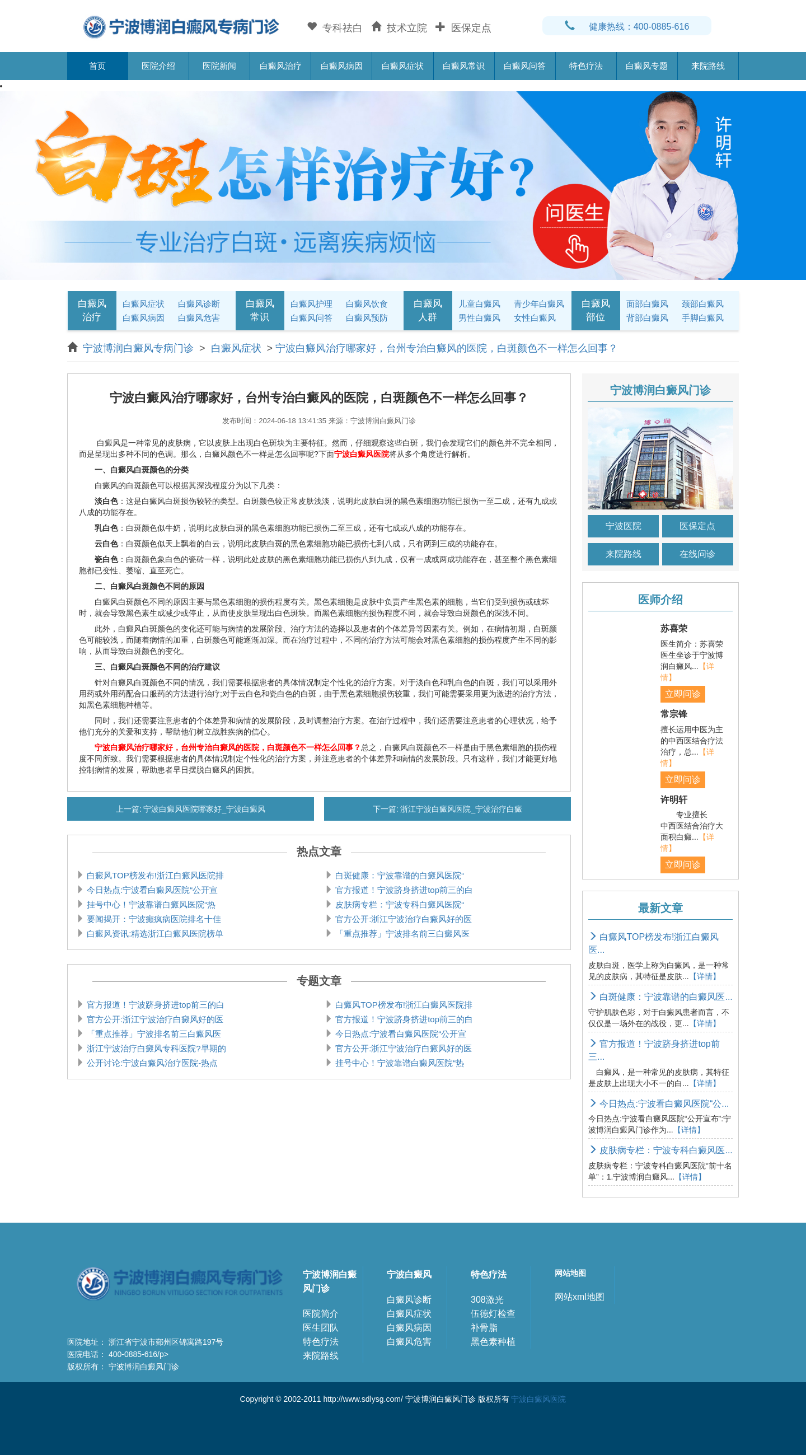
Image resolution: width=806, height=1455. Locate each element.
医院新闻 (219, 66)
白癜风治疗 (281, 66)
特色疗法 (586, 66)
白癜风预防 (367, 317)
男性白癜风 (479, 317)
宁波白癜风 (409, 1274)
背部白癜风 (647, 317)
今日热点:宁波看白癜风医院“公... (658, 1103)
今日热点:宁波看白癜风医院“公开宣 (151, 890)
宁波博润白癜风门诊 (330, 1281)
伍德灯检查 (493, 1313)
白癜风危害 (199, 317)
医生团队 (321, 1327)
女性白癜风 (535, 317)
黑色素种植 (493, 1341)
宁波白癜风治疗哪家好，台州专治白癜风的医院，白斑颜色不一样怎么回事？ (446, 348)
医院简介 (321, 1313)
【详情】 (704, 976)
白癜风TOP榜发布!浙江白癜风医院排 (154, 875)
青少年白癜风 (539, 303)
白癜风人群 (428, 310)
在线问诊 (697, 554)
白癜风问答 (525, 66)
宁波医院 (623, 526)
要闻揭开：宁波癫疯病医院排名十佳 (153, 919)
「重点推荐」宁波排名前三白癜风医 (401, 933)
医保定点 (697, 526)
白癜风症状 (403, 66)
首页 (97, 66)
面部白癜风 (647, 303)
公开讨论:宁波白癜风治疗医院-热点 (151, 1063)
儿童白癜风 (479, 303)
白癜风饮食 (367, 303)
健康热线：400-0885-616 (627, 26)
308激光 (487, 1299)
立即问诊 (683, 694)
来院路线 (708, 66)
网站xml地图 (579, 1297)
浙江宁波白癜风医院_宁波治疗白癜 (461, 808)
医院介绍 (158, 66)
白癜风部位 (596, 310)
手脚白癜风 (703, 317)
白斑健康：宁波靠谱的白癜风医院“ (398, 875)
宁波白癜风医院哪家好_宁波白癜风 (204, 808)
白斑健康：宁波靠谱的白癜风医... (660, 997)
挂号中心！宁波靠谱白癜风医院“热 (150, 904)
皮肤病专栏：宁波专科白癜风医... (660, 1150)
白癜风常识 (464, 66)
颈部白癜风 (703, 303)
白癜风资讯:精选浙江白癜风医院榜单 (154, 933)
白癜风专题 (647, 66)
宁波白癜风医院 (538, 1399)
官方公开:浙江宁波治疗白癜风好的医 (402, 919)
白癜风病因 (342, 66)
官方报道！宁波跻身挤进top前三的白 (403, 890)
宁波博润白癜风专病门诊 (139, 348)
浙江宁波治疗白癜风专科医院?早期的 (155, 1048)
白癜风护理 (311, 303)
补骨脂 (484, 1327)
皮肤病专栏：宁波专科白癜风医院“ (398, 904)
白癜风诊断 (199, 303)
